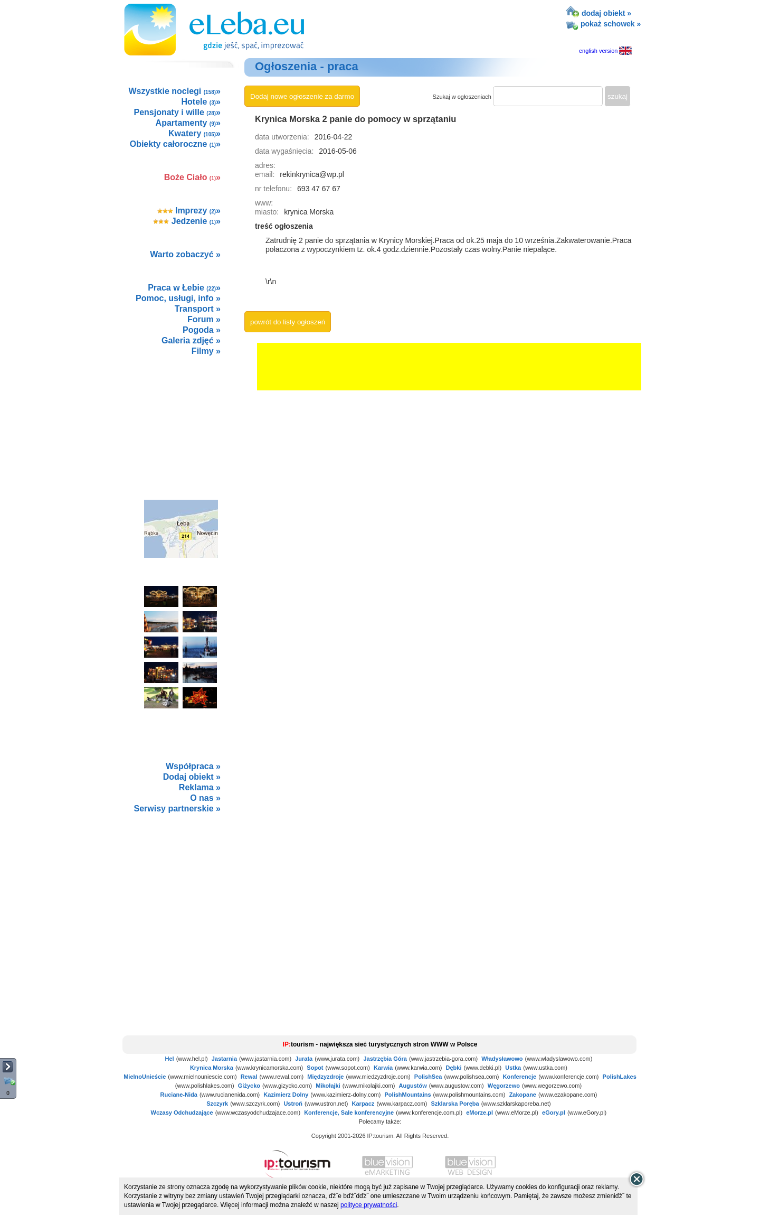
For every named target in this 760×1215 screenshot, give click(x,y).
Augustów (413, 1085)
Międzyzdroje (325, 1076)
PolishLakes (619, 1076)
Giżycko (249, 1085)
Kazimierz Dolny (285, 1094)
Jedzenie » (187, 221)
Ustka (513, 1067)
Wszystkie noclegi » (174, 91)
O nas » (205, 797)
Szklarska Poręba (455, 1103)
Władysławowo (501, 1058)
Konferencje (520, 1076)
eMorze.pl (479, 1112)
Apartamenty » (188, 122)
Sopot (315, 1067)
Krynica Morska (211, 1067)
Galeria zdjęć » (191, 340)
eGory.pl (553, 1112)
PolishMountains (408, 1094)
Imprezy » (189, 210)
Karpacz (363, 1103)
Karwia (383, 1067)
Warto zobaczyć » (185, 254)
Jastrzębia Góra (385, 1058)
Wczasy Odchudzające (182, 1112)
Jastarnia (224, 1058)
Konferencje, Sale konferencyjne (349, 1112)
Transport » (198, 308)
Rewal (249, 1076)
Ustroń (292, 1103)
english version (606, 51)
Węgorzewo (504, 1085)
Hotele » (201, 101)
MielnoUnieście (145, 1076)
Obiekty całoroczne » (175, 143)
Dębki (454, 1067)
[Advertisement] (180, 416)
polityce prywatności (368, 1205)
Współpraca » (193, 766)
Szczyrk (217, 1103)
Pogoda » (202, 329)
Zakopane (522, 1094)
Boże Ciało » (192, 177)
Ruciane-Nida (178, 1094)
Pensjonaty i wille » (177, 112)
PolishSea (428, 1076)
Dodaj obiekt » (192, 776)
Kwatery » (194, 133)
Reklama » (200, 787)
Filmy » (206, 351)
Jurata (303, 1058)
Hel (169, 1058)
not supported (181, 892)
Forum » (204, 319)
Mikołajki (328, 1085)
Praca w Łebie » (184, 287)
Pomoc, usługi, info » (178, 298)
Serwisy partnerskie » (177, 808)
